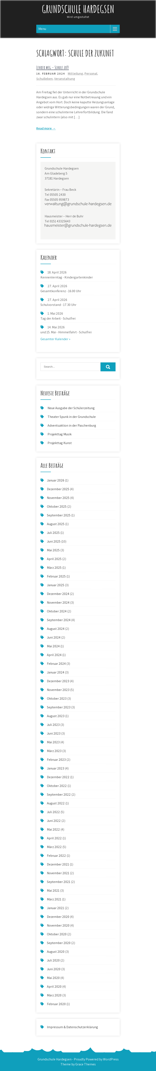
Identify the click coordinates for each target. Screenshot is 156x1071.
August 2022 (56, 803)
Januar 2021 (55, 908)
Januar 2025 (55, 585)
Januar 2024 (55, 672)
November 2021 (58, 873)
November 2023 (58, 690)
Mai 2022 (53, 829)
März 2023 (54, 751)
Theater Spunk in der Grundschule (72, 417)
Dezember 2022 (58, 777)
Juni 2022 (54, 821)
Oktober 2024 (57, 611)
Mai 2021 (53, 890)
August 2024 (55, 629)
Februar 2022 (56, 855)
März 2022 (54, 847)
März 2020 (54, 995)
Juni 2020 (53, 969)
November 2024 (58, 602)
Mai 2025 (53, 550)
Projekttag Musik (60, 434)
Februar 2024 (56, 663)
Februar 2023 (56, 759)
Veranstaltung (64, 78)
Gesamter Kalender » (55, 339)
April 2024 (54, 655)
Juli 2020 (53, 960)
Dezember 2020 (58, 917)
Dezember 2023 (58, 681)
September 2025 (58, 515)
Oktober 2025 (57, 506)
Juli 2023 (53, 725)
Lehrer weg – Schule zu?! (52, 67)
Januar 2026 (55, 480)
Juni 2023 (53, 733)
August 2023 (55, 716)
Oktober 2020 (57, 934)
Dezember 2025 (58, 489)
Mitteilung (75, 73)
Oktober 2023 (57, 698)
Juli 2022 (53, 812)
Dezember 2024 (58, 594)
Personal (90, 73)
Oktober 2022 (57, 786)
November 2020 (58, 925)
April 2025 (54, 559)
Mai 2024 (53, 646)
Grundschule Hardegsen (78, 8)
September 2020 (58, 943)
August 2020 (55, 951)
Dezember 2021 (58, 864)
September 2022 (59, 794)
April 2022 (54, 838)
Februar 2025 (56, 576)
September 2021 (58, 882)
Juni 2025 (53, 541)
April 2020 (54, 986)
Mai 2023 (53, 742)
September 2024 (58, 620)
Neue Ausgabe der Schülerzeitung (71, 408)
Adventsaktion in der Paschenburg (72, 425)
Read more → (46, 128)
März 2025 (54, 567)
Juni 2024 (53, 637)
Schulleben (44, 78)
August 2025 (55, 524)
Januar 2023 (55, 768)
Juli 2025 (53, 533)
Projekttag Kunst (60, 443)
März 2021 (54, 899)
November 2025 (58, 498)
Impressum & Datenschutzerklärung (72, 1027)
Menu (42, 29)
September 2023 (58, 707)
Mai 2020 (53, 978)
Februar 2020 (56, 1004)
